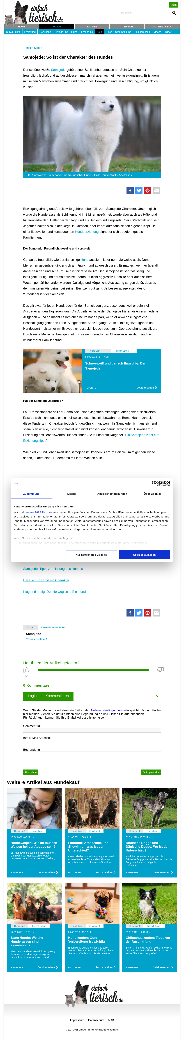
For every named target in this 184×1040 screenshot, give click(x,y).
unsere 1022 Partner (38, 512)
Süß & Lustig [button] (13, 31)
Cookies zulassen (144, 554)
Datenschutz (96, 1020)
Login (174, 4)
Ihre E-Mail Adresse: (37, 738)
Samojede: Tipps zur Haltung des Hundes (53, 569)
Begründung (31, 749)
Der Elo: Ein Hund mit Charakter (46, 580)
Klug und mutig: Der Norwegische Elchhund (54, 592)
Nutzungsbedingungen (106, 710)
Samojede (58, 70)
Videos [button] (157, 31)
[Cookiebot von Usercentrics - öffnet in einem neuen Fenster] (154, 483)
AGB (111, 1020)
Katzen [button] (92, 26)
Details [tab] (71, 493)
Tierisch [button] (127, 26)
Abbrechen (30, 772)
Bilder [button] (168, 31)
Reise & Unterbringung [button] (118, 31)
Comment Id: (32, 726)
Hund (84, 260)
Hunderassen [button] (142, 31)
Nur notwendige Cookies (91, 554)
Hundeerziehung (87, 232)
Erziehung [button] (30, 31)
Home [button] (22, 26)
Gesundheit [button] (45, 31)
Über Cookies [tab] (153, 493)
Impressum (77, 1020)
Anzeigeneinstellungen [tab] (112, 493)
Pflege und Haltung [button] (66, 31)
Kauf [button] (99, 31)
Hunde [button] (56, 26)
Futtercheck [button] (162, 26)
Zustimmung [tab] (31, 493)
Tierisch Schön (32, 47)
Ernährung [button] (87, 31)
